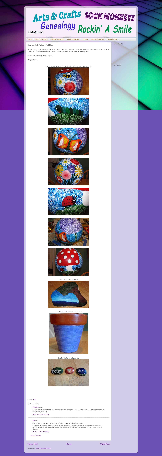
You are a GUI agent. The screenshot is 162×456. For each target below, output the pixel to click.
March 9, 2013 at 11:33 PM (41, 414)
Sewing (85, 39)
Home (30, 39)
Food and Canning (97, 39)
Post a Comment (35, 435)
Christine (36, 407)
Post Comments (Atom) (43, 448)
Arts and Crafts (112, 39)
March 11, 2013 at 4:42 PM (41, 431)
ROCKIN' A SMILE (41, 39)
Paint (34, 399)
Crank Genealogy (73, 39)
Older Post (104, 444)
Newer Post (33, 444)
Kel (34, 420)
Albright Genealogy (57, 39)
